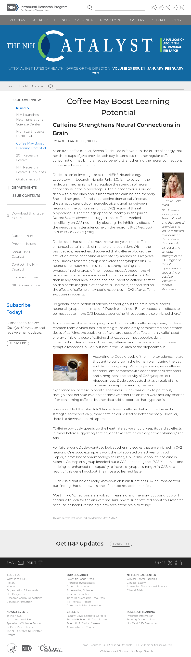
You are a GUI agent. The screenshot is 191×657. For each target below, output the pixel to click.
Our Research (43, 20)
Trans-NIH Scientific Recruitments (88, 619)
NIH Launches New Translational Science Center (30, 119)
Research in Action (78, 594)
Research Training (166, 20)
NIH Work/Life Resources (142, 623)
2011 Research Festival (27, 157)
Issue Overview (26, 100)
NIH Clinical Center (77, 20)
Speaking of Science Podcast (25, 623)
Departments (24, 188)
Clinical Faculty (136, 582)
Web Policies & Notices (114, 651)
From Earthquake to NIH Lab (30, 134)
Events (11, 634)
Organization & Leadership (23, 590)
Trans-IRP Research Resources (86, 597)
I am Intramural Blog (19, 619)
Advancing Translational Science (147, 586)
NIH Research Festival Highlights (31, 169)
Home (84, 645)
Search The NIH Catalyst (26, 86)
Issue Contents (25, 196)
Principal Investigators (81, 582)
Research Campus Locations (24, 597)
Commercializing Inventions (84, 605)
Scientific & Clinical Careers (83, 623)
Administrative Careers (81, 627)
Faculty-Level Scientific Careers (86, 615)
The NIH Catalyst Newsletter (24, 631)
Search (148, 651)
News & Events (111, 20)
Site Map (136, 651)
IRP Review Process (79, 601)
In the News (14, 615)
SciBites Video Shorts (20, 627)
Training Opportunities (141, 619)
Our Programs (15, 594)
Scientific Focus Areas (80, 578)
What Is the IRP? (17, 578)
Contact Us (98, 645)
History (11, 582)
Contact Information (19, 601)
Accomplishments (78, 586)
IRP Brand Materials (119, 645)
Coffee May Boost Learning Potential (31, 145)
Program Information (140, 615)
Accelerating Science (80, 590)
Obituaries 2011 (28, 179)
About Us (17, 20)
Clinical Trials (135, 590)
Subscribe (18, 343)
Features (20, 108)
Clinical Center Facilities (142, 578)
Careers (137, 20)
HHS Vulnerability (153, 645)
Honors (11, 586)
